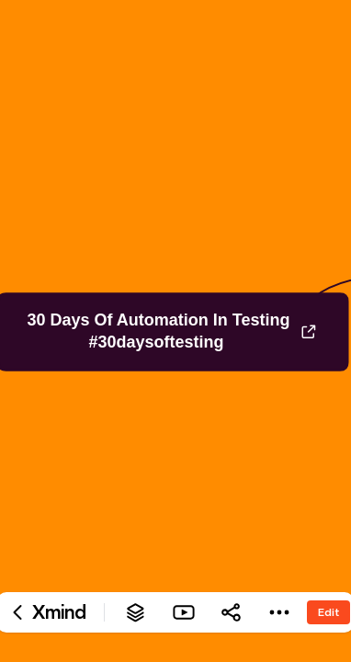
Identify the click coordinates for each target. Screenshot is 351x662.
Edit (328, 612)
